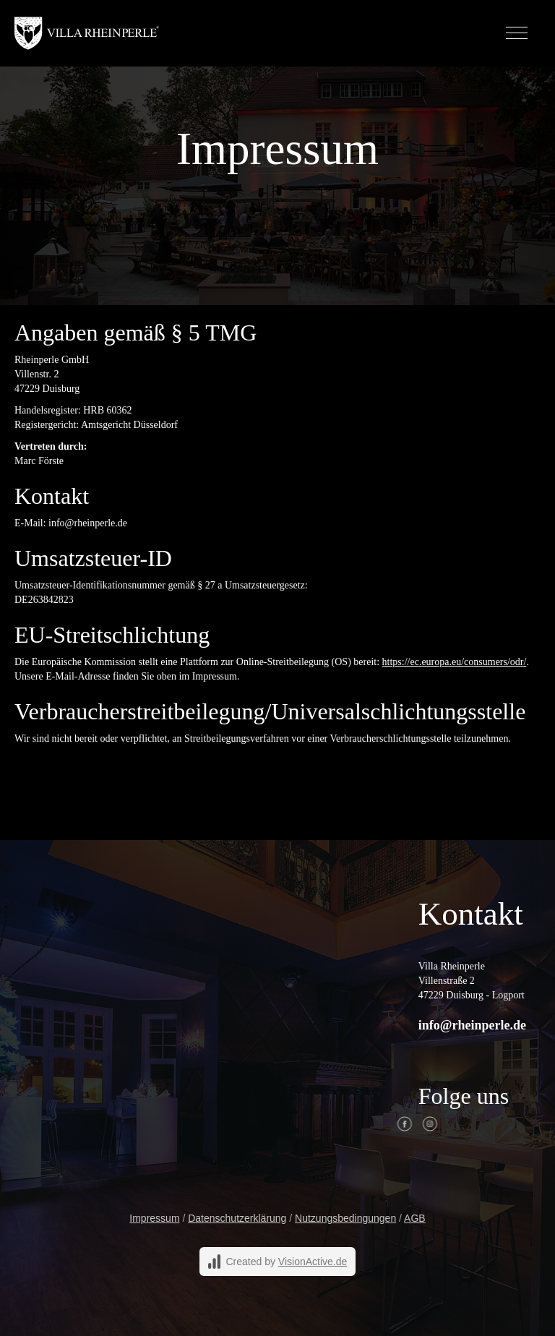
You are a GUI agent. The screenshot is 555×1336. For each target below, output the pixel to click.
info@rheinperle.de (472, 1025)
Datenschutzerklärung (237, 1218)
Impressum (154, 1218)
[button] (517, 33)
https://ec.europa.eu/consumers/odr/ (454, 661)
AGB (415, 1218)
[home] (86, 33)
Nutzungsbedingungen (345, 1218)
